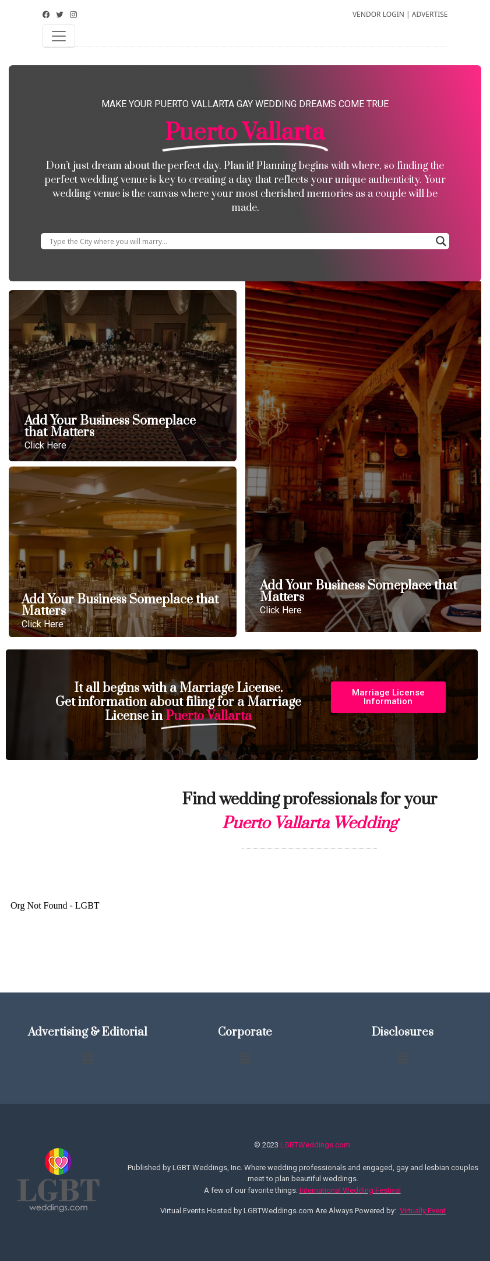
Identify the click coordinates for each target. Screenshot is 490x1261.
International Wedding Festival (350, 1190)
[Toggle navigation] (59, 36)
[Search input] (240, 241)
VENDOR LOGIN (378, 14)
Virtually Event (423, 1210)
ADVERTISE (430, 14)
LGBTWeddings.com (315, 1144)
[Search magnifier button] (441, 241)
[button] (388, 697)
